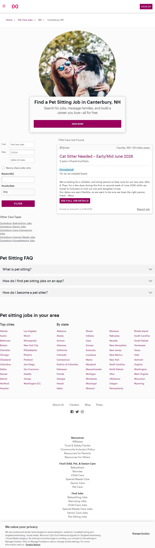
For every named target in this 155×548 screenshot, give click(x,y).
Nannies (77, 471)
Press (99, 404)
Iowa (88, 340)
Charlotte (5, 350)
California (62, 350)
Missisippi (91, 383)
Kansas (89, 345)
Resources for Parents (77, 453)
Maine (89, 359)
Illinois (89, 331)
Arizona (61, 340)
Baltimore (5, 340)
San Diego (29, 364)
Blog (87, 404)
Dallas (3, 369)
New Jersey (115, 350)
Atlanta (4, 331)
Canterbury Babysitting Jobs (16, 223)
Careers (74, 404)
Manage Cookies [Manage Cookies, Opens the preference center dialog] (141, 533)
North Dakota (116, 369)
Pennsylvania (116, 388)
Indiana (90, 335)
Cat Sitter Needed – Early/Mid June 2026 (96, 156)
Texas (137, 350)
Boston (3, 345)
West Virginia (141, 374)
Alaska (60, 335)
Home (9, 19)
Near (4, 152)
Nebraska (114, 335)
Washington (140, 369)
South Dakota (141, 340)
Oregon (113, 383)
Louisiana (91, 354)
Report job (143, 209)
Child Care (77, 475)
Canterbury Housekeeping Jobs (17, 240)
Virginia (138, 364)
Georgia (61, 378)
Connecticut (63, 359)
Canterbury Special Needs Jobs (17, 237)
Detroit (3, 378)
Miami (27, 335)
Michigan (91, 374)
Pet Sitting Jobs (77, 516)
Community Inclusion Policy (78, 449)
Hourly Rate (8, 185)
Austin (3, 335)
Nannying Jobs (77, 501)
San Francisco (31, 369)
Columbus (5, 364)
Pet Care (77, 486)
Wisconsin (139, 378)
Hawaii (60, 383)
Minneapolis (30, 340)
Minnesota (91, 378)
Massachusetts (94, 369)
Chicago (4, 354)
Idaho (60, 388)
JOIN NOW (77, 123)
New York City (31, 345)
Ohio (111, 374)
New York (114, 359)
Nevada (113, 340)
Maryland (91, 364)
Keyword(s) (8, 173)
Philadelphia (30, 350)
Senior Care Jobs (77, 512)
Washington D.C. (32, 383)
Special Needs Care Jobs (77, 508)
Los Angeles (30, 331)
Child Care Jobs (77, 504)
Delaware (62, 369)
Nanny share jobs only (18, 167)
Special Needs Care (77, 479)
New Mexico (115, 354)
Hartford (4, 383)
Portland (28, 359)
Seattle (27, 374)
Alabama (61, 331)
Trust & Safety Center (78, 445)
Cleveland (5, 359)
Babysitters (77, 467)
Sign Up (146, 6)
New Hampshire (117, 345)
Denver (3, 374)
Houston (4, 388)
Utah (136, 354)
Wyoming (139, 383)
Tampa (27, 378)
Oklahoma (114, 378)
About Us (58, 404)
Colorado (61, 354)
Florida (60, 374)
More (71, 195)
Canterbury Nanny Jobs (13, 226)
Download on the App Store (77, 425)
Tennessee (139, 345)
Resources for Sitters (77, 457)
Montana (114, 331)
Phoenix (28, 354)
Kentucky (91, 350)
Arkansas (61, 345)
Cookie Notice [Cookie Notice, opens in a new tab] (33, 544)
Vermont (138, 359)
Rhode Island (141, 331)
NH (40, 19)
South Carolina (142, 335)
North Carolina (117, 364)
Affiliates (77, 441)
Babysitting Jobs (77, 497)
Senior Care (77, 482)
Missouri (90, 388)
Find (4, 144)
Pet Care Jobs (25, 19)
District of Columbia (67, 364)
